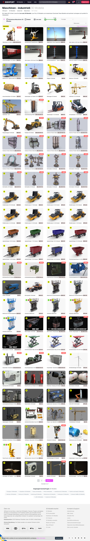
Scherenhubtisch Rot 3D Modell (76, 349)
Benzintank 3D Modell (74, 385)
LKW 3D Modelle (38, 497)
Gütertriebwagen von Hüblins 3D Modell (12, 60)
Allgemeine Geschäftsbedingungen (75, 525)
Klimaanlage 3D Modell (30, 476)
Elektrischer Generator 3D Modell (54, 404)
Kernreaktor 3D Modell (52, 168)
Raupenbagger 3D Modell (8, 132)
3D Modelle (49, 511)
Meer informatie (41, 538)
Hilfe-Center (70, 513)
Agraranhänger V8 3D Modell (9, 241)
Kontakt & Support (73, 509)
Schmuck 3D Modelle (23, 494)
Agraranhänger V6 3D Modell (53, 241)
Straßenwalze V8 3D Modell (9, 205)
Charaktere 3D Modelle (24, 491)
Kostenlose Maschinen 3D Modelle (14, 20)
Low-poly (37, 19)
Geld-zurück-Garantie (72, 527)
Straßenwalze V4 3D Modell (9, 223)
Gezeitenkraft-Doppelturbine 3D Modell (33, 42)
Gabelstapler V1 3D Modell (53, 114)
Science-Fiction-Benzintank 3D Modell (78, 132)
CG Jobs (48, 527)
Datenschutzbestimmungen (74, 522)
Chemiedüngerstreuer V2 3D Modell (77, 259)
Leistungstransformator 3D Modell (10, 404)
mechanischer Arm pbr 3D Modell (32, 458)
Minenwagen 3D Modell (30, 331)
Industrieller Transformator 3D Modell (55, 367)
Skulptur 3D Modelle (11, 491)
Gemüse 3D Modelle (10, 494)
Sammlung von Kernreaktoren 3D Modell (34, 168)
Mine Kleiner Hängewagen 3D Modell (55, 331)
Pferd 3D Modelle (47, 491)
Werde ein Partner (50, 522)
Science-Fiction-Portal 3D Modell (10, 168)
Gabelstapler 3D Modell (8, 422)
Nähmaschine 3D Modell (8, 385)
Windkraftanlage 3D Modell (75, 367)
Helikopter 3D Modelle (63, 494)
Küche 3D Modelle (36, 491)
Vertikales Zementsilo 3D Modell (10, 440)
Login (78, 2)
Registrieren (85, 2)
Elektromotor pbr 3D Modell (75, 440)
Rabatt (28, 19)
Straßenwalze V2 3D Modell (53, 223)
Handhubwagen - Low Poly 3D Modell (77, 476)
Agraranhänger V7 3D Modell (31, 241)
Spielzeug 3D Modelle (36, 494)
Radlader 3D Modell (29, 132)
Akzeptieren (59, 538)
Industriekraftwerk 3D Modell (9, 96)
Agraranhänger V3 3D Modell (31, 259)
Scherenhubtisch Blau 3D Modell (32, 349)
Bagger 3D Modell (51, 78)
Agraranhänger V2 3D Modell (53, 259)
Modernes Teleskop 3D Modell (54, 385)
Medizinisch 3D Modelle (49, 494)
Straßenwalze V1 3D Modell (75, 223)
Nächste (49, 480)
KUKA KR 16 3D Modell (74, 404)
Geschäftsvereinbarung (73, 520)
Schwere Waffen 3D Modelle (77, 494)
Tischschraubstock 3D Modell (76, 277)
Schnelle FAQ (70, 515)
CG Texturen (49, 518)
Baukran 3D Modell (51, 476)
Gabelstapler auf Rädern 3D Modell (33, 96)
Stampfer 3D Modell (51, 440)
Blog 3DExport (50, 525)
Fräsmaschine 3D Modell (52, 277)
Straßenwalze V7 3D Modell (31, 205)
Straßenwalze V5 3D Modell (75, 205)
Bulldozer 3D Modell (73, 78)
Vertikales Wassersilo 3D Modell (32, 440)
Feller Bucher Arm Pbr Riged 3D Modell (11, 458)
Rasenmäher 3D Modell (30, 404)
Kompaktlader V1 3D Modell (75, 114)
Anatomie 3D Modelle (50, 497)
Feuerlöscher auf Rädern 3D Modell (33, 385)
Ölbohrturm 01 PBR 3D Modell (9, 42)
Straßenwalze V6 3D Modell (53, 205)
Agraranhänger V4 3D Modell (9, 259)
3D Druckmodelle (50, 513)
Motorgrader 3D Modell (30, 295)
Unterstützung (70, 511)
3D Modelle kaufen (52, 509)
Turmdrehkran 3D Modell (74, 422)
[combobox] (67, 19)
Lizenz (68, 518)
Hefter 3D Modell (6, 295)
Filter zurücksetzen (82, 26)
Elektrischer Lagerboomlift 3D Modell (11, 78)
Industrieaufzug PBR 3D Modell (32, 114)
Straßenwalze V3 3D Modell (31, 223)
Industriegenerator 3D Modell (31, 367)
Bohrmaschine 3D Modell (8, 277)
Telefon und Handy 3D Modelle (76, 491)
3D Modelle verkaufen (51, 520)
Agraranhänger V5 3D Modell (75, 241)
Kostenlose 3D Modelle (52, 515)
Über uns (7, 509)
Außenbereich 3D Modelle (60, 491)
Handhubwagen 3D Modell (53, 458)
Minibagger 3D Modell (52, 96)
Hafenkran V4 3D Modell (74, 96)
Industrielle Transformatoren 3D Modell (11, 367)
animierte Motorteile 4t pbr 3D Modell (33, 422)
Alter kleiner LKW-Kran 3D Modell (76, 42)
